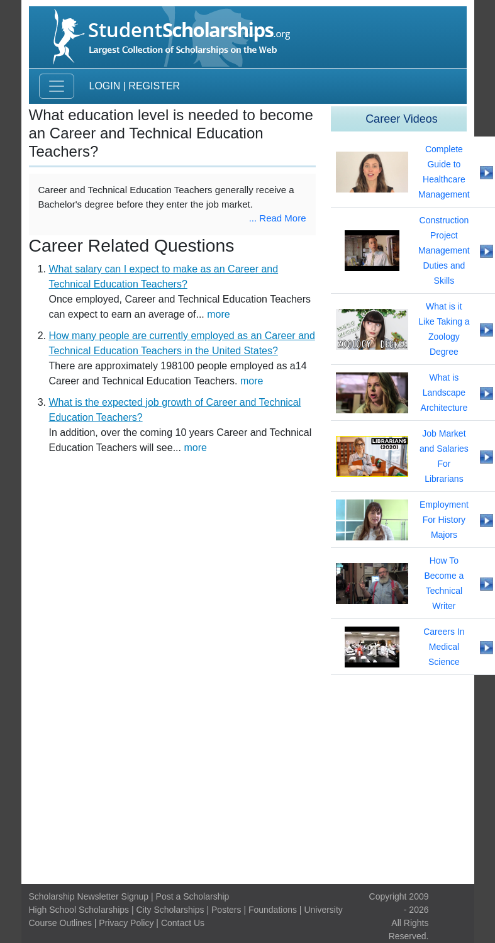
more (218, 314)
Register (154, 86)
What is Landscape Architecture (444, 392)
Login (105, 86)
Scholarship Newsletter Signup (89, 896)
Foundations (272, 910)
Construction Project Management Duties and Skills (444, 250)
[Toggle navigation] (56, 86)
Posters (226, 910)
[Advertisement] (248, 779)
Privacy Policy (126, 923)
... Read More (277, 218)
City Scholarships (170, 910)
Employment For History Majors (444, 519)
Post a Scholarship (193, 896)
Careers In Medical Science (443, 647)
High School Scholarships (79, 910)
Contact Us (182, 923)
